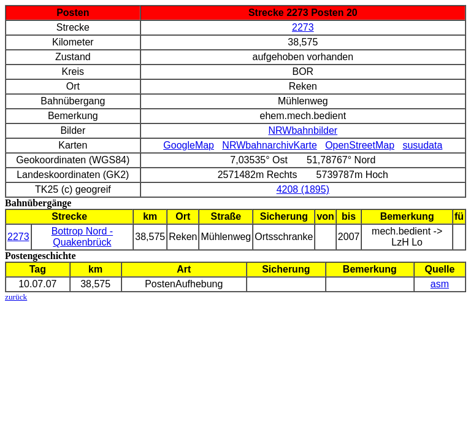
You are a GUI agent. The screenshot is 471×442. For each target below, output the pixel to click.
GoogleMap (188, 145)
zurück (16, 296)
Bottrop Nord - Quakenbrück (82, 236)
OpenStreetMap (359, 145)
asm (440, 284)
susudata (422, 145)
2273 (303, 27)
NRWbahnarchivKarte (269, 145)
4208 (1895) (303, 189)
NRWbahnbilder (303, 130)
